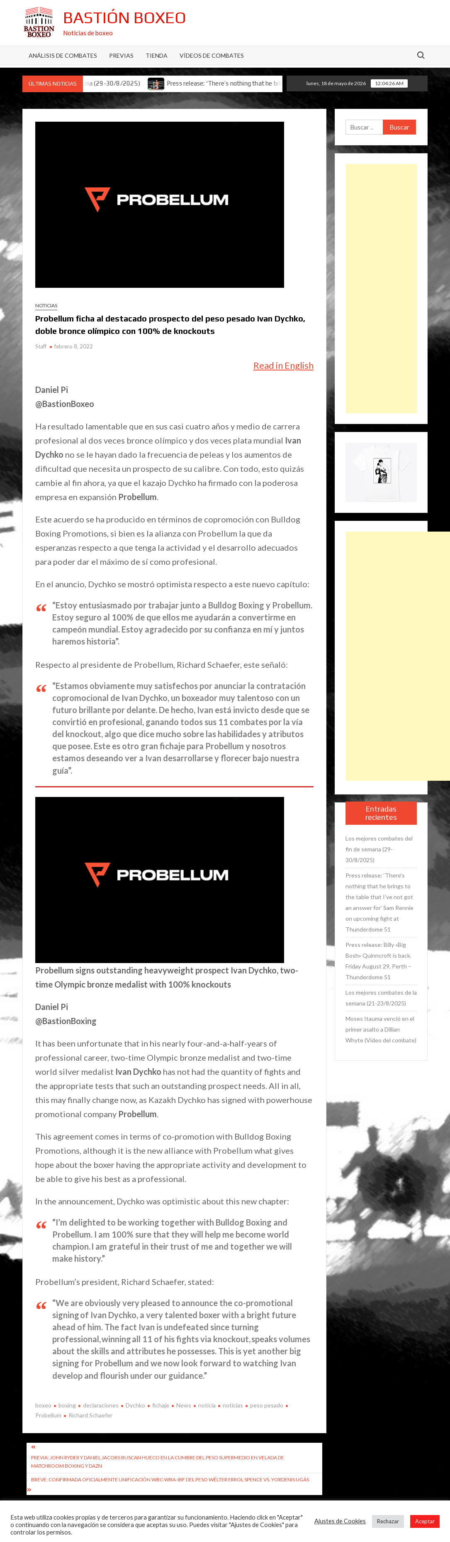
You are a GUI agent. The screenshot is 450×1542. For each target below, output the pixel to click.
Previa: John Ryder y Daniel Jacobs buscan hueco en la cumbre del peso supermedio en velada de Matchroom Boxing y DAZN (157, 1461)
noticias (233, 1405)
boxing (67, 1405)
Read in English (283, 365)
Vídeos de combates (212, 55)
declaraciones (101, 1405)
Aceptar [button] (425, 1521)
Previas (121, 55)
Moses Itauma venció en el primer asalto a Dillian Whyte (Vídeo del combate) (380, 1029)
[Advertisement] (381, 288)
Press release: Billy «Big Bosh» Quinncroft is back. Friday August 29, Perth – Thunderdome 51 (378, 961)
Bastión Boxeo (124, 17)
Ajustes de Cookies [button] (340, 1521)
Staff (40, 346)
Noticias (46, 305)
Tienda (157, 55)
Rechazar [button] (388, 1521)
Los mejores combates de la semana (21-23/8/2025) (381, 998)
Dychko (135, 1405)
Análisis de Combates (63, 55)
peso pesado (266, 1405)
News (183, 1405)
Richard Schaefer (90, 1415)
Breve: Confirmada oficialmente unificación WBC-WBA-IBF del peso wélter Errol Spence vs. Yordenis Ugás (170, 1479)
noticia (207, 1405)
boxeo (43, 1405)
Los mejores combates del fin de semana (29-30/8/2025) (379, 849)
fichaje (160, 1405)
